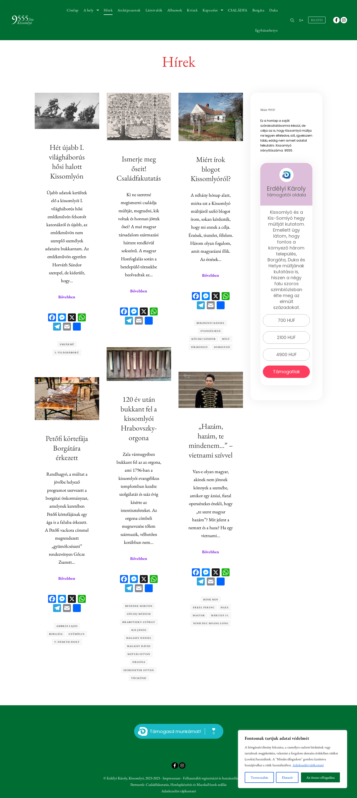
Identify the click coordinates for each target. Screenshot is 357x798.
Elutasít (287, 777)
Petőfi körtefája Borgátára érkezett (67, 447)
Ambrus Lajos (67, 625)
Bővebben (66, 297)
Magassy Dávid (138, 645)
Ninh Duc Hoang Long (210, 623)
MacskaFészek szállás (212, 784)
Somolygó (222, 347)
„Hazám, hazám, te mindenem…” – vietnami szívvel (211, 440)
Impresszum (171, 778)
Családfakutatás (157, 784)
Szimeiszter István (138, 669)
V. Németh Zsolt (67, 641)
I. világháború (67, 352)
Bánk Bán (210, 599)
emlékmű (67, 344)
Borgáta (56, 633)
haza (225, 607)
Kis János (138, 629)
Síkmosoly (199, 347)
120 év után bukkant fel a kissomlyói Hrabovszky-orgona (138, 418)
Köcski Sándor (203, 338)
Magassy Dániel (138, 637)
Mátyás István (138, 653)
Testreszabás (259, 777)
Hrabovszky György (138, 621)
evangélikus (211, 331)
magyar (199, 615)
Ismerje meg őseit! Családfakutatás (139, 168)
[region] (292, 759)
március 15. (220, 615)
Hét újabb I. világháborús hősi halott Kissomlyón (67, 161)
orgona (138, 661)
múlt (226, 338)
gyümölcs (77, 633)
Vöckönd (138, 677)
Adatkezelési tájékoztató (308, 765)
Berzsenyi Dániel (211, 323)
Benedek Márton (138, 605)
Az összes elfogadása (320, 777)
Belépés (317, 20)
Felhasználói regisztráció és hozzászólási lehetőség (218, 778)
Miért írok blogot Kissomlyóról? (211, 169)
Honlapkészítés (181, 784)
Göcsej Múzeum (139, 613)
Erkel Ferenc (204, 607)
